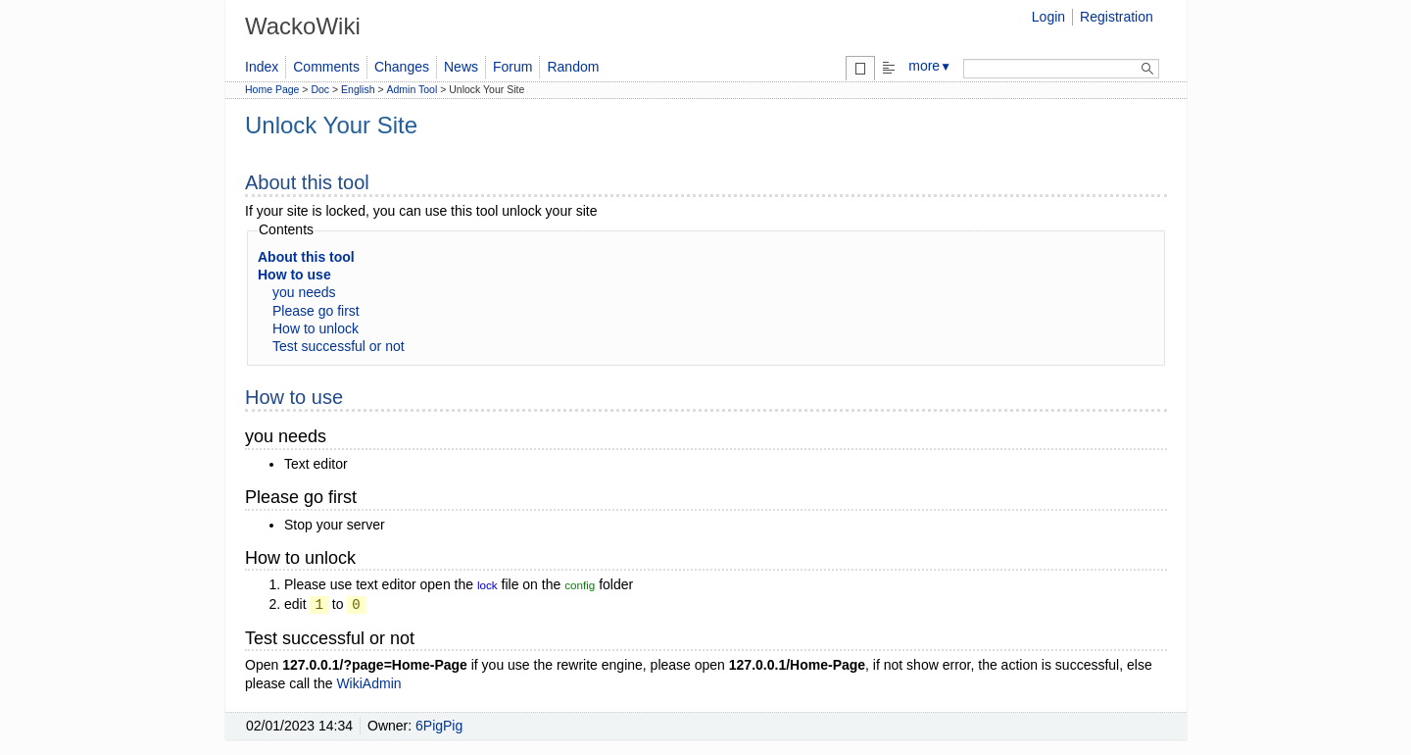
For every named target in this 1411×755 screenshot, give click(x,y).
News (461, 67)
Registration (1116, 17)
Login (1048, 17)
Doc (320, 89)
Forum (512, 67)
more (929, 66)
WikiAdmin (368, 683)
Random (573, 67)
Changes (401, 67)
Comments (326, 67)
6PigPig (438, 725)
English (357, 89)
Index (261, 67)
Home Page (272, 89)
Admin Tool (412, 89)
